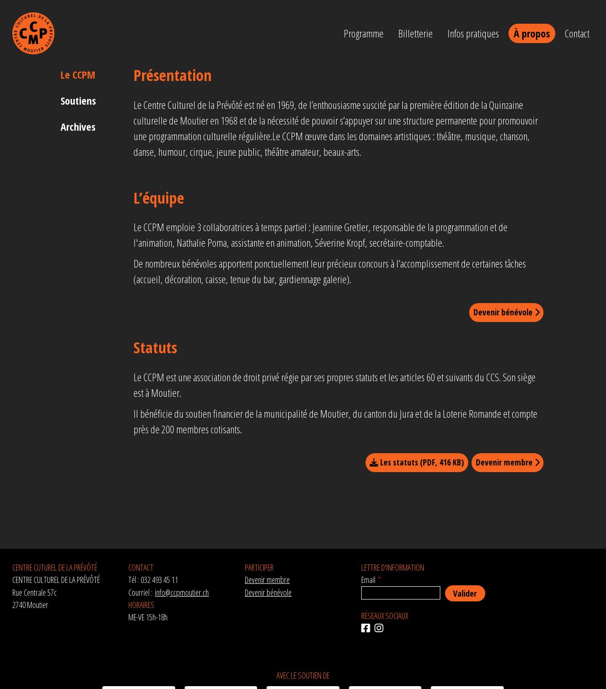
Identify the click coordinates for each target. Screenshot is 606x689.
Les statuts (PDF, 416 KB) (417, 462)
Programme (363, 33)
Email (368, 579)
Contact (577, 33)
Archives (78, 126)
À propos (532, 33)
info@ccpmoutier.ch (182, 592)
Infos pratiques (473, 33)
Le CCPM (78, 74)
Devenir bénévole (506, 312)
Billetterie (415, 33)
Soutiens (78, 100)
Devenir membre (508, 462)
